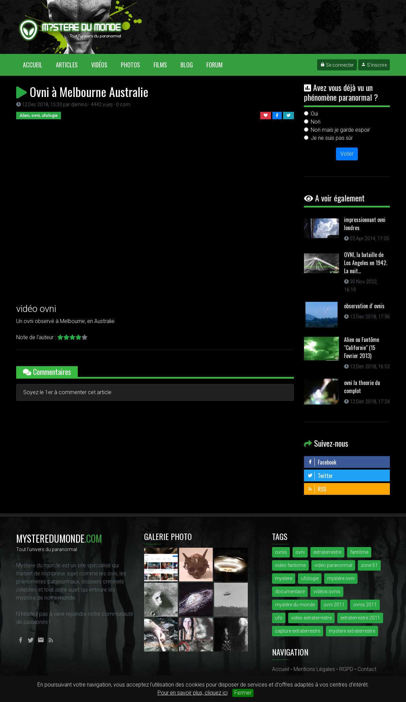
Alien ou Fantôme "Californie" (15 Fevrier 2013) (361, 348)
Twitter (320, 476)
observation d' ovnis (364, 306)
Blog (186, 64)
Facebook (321, 462)
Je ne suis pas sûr (332, 138)
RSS (316, 489)
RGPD (346, 669)
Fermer (242, 693)
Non (315, 122)
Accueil (36, 64)
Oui (314, 113)
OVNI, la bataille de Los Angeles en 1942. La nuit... (365, 263)
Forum (214, 64)
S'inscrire (374, 65)
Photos (130, 64)
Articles (67, 64)
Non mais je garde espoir (340, 130)
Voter (346, 154)
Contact (367, 669)
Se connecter (337, 65)
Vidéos (99, 64)
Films (160, 64)
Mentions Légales (314, 669)
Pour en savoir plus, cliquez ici (193, 693)
